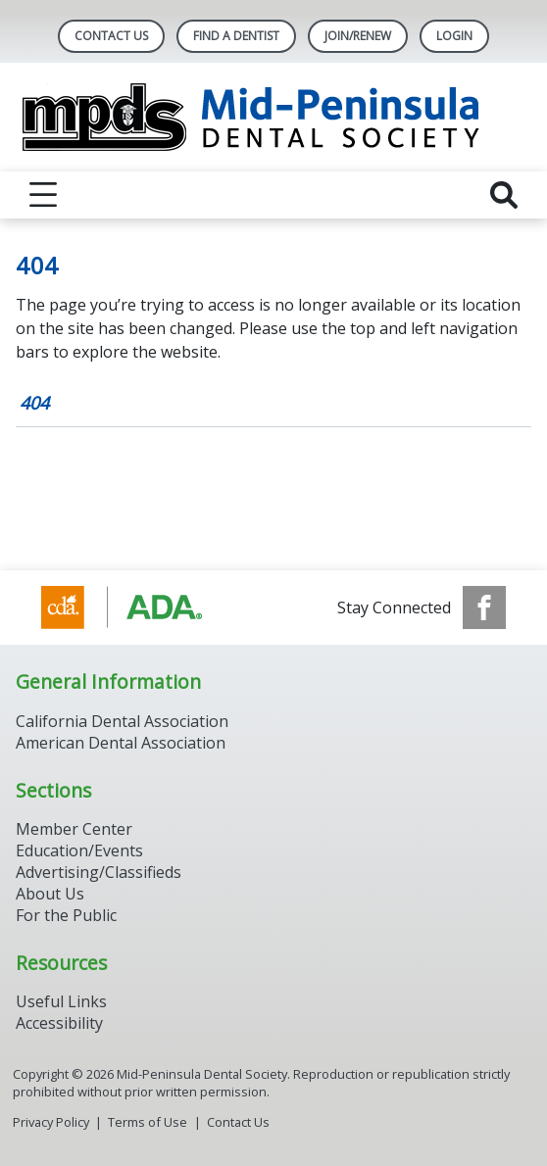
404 (34, 402)
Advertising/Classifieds (98, 872)
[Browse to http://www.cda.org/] (140, 607)
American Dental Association (120, 742)
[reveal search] (503, 195)
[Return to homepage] (274, 117)
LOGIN (454, 35)
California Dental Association (122, 721)
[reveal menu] (43, 195)
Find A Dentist (236, 35)
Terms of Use (147, 1122)
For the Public (66, 915)
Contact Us (111, 35)
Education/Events (79, 850)
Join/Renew (357, 35)
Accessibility (59, 1023)
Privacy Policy (51, 1122)
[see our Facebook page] (484, 607)
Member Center (74, 829)
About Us (50, 893)
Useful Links (61, 1001)
